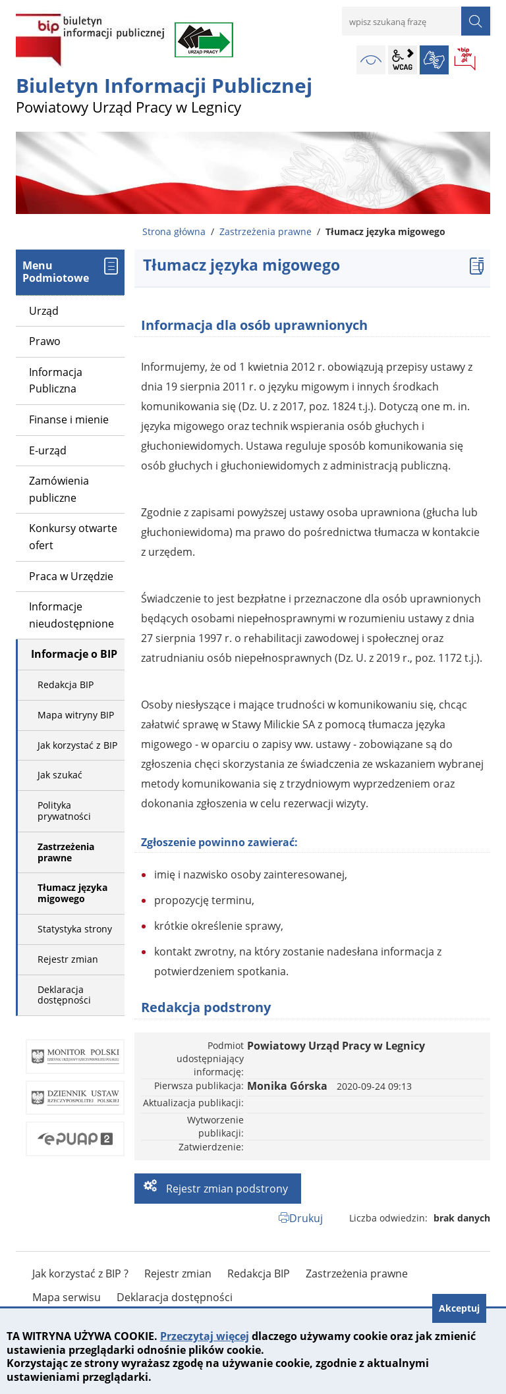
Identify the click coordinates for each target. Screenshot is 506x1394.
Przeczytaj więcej (204, 1336)
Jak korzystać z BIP (77, 745)
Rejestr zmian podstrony (225, 1188)
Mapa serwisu (66, 1297)
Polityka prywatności (64, 810)
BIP (465, 59)
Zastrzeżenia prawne (265, 231)
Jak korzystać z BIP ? (80, 1273)
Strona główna (174, 231)
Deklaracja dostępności (64, 995)
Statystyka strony (75, 929)
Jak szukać (60, 774)
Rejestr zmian (68, 959)
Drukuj (306, 1218)
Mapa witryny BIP (76, 715)
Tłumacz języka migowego (72, 893)
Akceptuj (459, 1308)
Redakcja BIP (66, 684)
